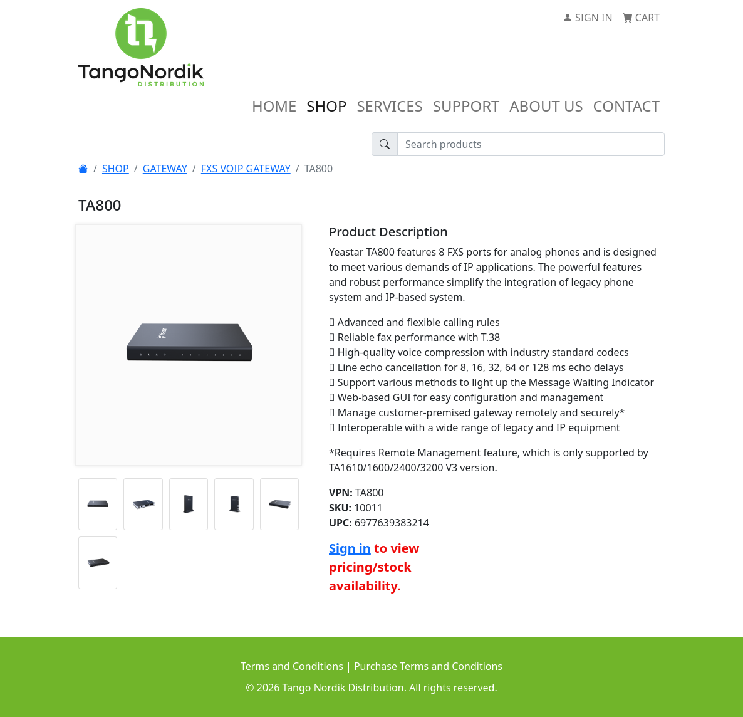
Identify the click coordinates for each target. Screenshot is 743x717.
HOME (274, 105)
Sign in (350, 548)
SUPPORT (466, 105)
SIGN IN (588, 17)
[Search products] (531, 144)
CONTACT (626, 105)
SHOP (326, 105)
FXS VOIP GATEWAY (246, 168)
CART (641, 17)
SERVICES (389, 105)
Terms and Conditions (292, 666)
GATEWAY (165, 168)
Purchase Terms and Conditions (428, 666)
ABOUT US (546, 105)
